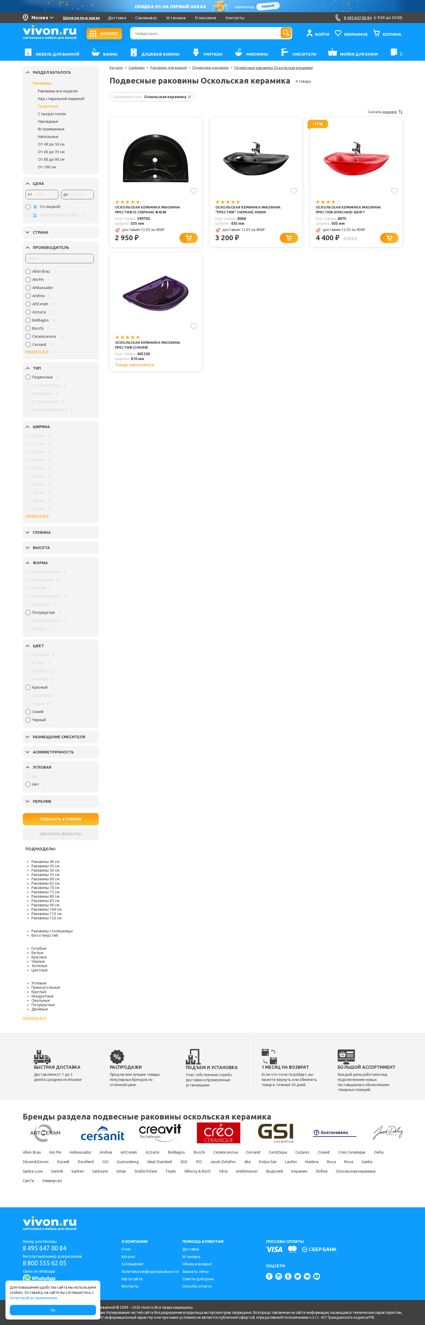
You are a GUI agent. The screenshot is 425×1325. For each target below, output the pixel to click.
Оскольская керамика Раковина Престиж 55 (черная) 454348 (149, 210)
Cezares (340, 1152)
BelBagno (197, 1152)
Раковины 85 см (45, 901)
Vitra (336, 1171)
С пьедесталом (52, 114)
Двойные (39, 1009)
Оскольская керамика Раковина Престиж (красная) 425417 (350, 210)
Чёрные (38, 961)
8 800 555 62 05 (47, 1263)
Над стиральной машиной (61, 99)
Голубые (38, 948)
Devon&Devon (97, 1161)
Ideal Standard (236, 1161)
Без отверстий (44, 935)
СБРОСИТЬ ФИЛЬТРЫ (60, 834)
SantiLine (196, 1171)
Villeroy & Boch (306, 1171)
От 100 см (47, 167)
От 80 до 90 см (51, 159)
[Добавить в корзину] (189, 239)
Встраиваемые (51, 129)
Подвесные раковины (215, 67)
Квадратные (42, 996)
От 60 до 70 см (51, 152)
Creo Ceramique (38, 1161)
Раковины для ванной (171, 67)
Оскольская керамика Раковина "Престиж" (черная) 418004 (250, 210)
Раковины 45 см (45, 866)
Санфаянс (138, 67)
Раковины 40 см (45, 861)
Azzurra (170, 1152)
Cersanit (285, 1152)
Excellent (152, 1161)
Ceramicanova (253, 1152)
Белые (37, 953)
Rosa (72, 1171)
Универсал (188, 1180)
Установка (176, 18)
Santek (147, 1171)
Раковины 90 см (45, 905)
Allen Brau (33, 1152)
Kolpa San (358, 1161)
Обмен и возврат (197, 1264)
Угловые (39, 983)
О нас (126, 1249)
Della (68, 1161)
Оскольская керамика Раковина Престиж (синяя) (149, 346)
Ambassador (88, 1152)
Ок (52, 1310)
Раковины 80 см (45, 896)
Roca (52, 1171)
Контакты (235, 18)
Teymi (276, 1171)
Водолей (32, 1180)
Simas (220, 1171)
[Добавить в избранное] (193, 190)
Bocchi (222, 1152)
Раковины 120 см (46, 918)
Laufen (384, 1161)
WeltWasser (362, 1171)
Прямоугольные (45, 987)
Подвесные (48, 106)
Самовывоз (146, 18)
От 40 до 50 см (51, 144)
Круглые (38, 992)
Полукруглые (43, 1005)
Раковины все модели (58, 91)
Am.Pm (59, 1152)
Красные (39, 957)
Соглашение (132, 1264)
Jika (335, 1161)
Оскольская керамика (123, 1180)
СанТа (161, 1180)
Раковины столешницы (52, 931)
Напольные (48, 136)
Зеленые (39, 966)
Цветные (39, 970)
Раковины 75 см (45, 892)
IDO (263, 1161)
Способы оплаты (197, 1286)
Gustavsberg (199, 1161)
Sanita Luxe (120, 1171)
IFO (280, 1161)
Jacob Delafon (307, 1161)
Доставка (117, 18)
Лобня (84, 1180)
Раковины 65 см (45, 883)
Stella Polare (248, 1171)
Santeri (170, 1171)
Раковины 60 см (45, 879)
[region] (59, 309)
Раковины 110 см (46, 914)
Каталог (117, 67)
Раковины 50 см (45, 870)
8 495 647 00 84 (47, 1248)
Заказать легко (195, 1271)
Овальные (40, 1000)
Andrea (118, 1152)
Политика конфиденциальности (150, 1271)
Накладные (48, 121)
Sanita (93, 1171)
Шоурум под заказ (81, 18)
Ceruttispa (313, 1152)
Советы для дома (198, 1279)
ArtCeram (144, 1152)
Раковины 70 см (45, 888)
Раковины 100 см (46, 909)
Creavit (364, 1152)
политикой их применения (33, 1298)
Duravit (127, 1161)
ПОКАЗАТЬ (61, 819)
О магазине (206, 18)
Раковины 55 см (45, 874)
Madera (30, 1171)
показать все (37, 351)
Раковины (42, 83)
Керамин (59, 1180)
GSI (174, 1161)
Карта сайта (132, 1279)
